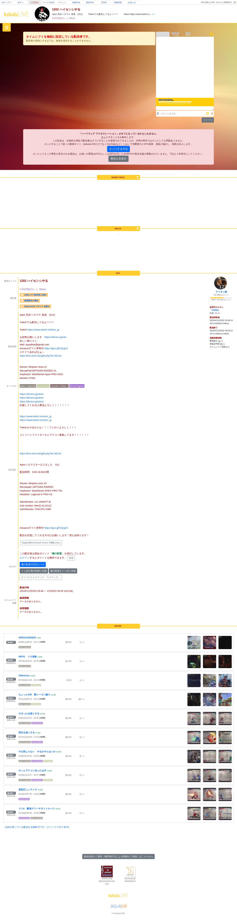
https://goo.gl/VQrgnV (56, 348)
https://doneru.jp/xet (55, 337)
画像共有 (76, 2)
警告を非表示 (118, 158)
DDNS (104, 2)
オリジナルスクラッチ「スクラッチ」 (40, 577)
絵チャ (21, 2)
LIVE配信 (34, 2)
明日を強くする (27, 732)
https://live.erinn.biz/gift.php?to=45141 (40, 355)
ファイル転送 (48, 2)
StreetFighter (77, 386)
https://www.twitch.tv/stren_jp (43, 329)
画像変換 (118, 2)
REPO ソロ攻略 (28, 656)
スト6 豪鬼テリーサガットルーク (37, 808)
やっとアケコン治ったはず (32, 770)
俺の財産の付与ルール (32, 564)
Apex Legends (28, 386)
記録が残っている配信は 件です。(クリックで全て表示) (37, 827)
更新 (71, 558)
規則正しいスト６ (28, 789)
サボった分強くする (29, 713)
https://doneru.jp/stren (32, 394)
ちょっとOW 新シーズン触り (34, 694)
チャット (62, 2)
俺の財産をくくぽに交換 (63, 571)
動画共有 (90, 2)
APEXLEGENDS (27, 637)
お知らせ (132, 2)
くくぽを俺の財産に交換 (34, 571)
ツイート (207, 120)
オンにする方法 (118, 148)
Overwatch (43, 386)
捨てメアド (7, 2)
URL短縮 (205, 2)
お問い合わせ (216, 2)
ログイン (25, 557)
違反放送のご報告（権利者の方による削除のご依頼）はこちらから (118, 856)
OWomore (24, 675)
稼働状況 (228, 2)
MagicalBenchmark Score (41, 542)
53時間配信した (60, 18)
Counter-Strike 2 (59, 386)
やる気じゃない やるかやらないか (37, 751)
